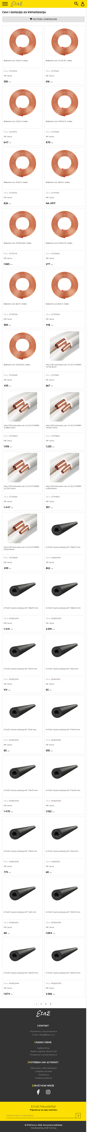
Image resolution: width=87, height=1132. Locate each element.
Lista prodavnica (49, 1031)
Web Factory (50, 1128)
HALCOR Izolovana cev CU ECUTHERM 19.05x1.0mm (63, 426)
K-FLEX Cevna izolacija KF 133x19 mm (21, 973)
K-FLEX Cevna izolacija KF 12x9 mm (20, 912)
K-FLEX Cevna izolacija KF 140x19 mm (63, 973)
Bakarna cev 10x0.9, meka (16, 60)
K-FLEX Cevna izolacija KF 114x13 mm (63, 729)
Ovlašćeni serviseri (43, 1071)
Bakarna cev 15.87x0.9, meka (59, 121)
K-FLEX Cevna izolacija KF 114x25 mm (63, 790)
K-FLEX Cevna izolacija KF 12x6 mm (62, 851)
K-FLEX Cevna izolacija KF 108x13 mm (63, 547)
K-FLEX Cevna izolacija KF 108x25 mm (63, 608)
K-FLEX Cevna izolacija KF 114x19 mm (21, 790)
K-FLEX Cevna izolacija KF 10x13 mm (20, 669)
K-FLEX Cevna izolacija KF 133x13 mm (63, 912)
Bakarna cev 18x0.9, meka (58, 182)
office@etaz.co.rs (47, 1034)
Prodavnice (43, 1074)
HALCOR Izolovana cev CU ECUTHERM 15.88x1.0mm (21, 426)
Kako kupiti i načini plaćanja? (43, 1068)
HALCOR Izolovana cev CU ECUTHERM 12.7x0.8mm (63, 366)
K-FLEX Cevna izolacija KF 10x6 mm (62, 669)
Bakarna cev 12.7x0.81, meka (59, 60)
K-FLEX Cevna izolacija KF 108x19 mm (21, 608)
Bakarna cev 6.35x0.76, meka (59, 243)
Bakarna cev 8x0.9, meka (57, 304)
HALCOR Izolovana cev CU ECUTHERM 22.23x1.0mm (21, 487)
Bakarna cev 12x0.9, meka (16, 121)
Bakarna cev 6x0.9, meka (15, 304)
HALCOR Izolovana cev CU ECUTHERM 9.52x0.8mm (21, 548)
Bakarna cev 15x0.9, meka (16, 182)
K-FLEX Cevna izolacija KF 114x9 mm (20, 851)
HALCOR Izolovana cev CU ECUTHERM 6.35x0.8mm (63, 487)
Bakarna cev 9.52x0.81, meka (17, 365)
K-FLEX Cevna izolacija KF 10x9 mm (20, 729)
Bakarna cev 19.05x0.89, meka (17, 243)
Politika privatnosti (43, 1078)
